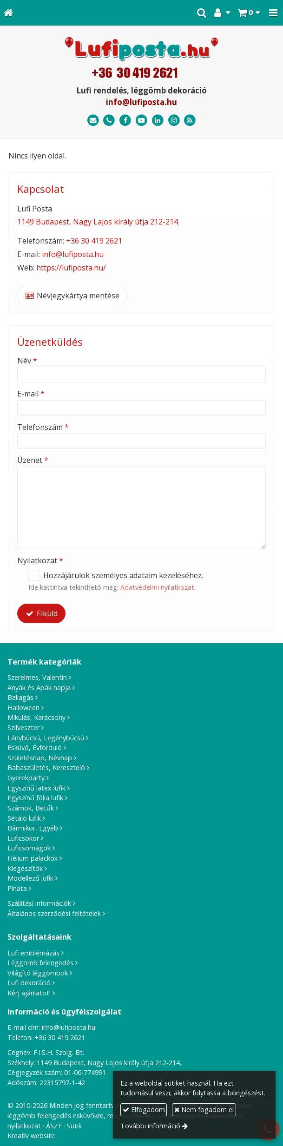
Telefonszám (43, 427)
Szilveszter (23, 727)
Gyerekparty (26, 777)
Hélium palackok (32, 858)
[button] (273, 13)
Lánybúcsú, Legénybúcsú (45, 737)
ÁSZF (54, 1125)
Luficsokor (23, 838)
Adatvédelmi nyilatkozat (157, 587)
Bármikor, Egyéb (32, 827)
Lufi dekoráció (29, 982)
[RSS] (190, 120)
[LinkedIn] (158, 120)
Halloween (23, 707)
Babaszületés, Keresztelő (46, 767)
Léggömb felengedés (40, 962)
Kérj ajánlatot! (29, 992)
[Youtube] (141, 120)
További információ (150, 1125)
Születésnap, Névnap (39, 757)
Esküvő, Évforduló (34, 747)
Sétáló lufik (24, 818)
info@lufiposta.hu (141, 102)
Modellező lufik (30, 878)
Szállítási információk (39, 903)
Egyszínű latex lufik (36, 788)
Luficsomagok (29, 847)
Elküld (41, 613)
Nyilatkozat (40, 560)
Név (27, 361)
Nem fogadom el (204, 1109)
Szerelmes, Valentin (37, 677)
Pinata (17, 888)
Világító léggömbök (37, 972)
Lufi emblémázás (33, 952)
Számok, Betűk (30, 808)
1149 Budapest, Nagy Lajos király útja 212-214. (98, 222)
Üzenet (32, 460)
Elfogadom (144, 1109)
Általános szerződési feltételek (54, 913)
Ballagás (20, 697)
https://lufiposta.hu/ (71, 268)
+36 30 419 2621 (94, 241)
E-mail (31, 394)
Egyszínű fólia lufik (35, 797)
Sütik (74, 1125)
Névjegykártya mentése (72, 295)
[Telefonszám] (109, 120)
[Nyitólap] (8, 13)
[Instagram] (174, 120)
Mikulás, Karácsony (36, 717)
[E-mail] (93, 120)
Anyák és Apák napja (39, 687)
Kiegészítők (25, 868)
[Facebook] (125, 120)
